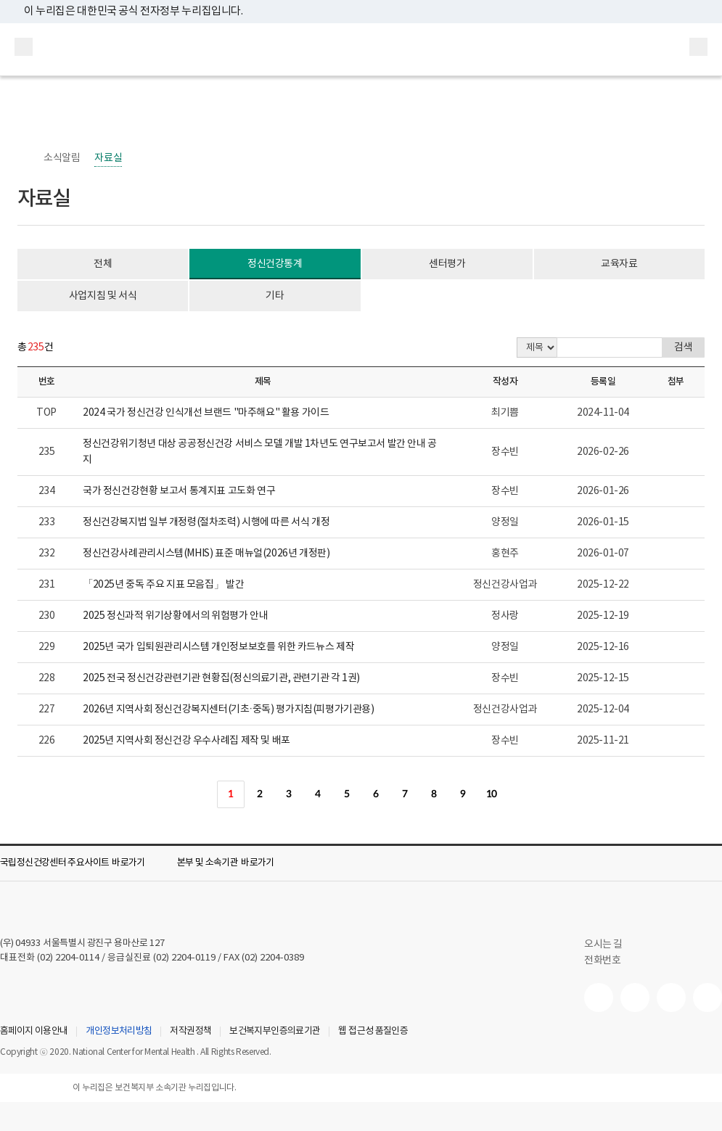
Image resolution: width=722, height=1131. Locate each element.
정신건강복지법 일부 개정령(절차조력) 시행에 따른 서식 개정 (206, 522)
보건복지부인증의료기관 (274, 1032)
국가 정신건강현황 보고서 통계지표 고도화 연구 (179, 491)
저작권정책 (190, 1032)
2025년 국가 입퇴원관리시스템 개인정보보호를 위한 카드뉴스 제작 (218, 647)
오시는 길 (610, 944)
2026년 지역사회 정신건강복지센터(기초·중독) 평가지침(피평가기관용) (228, 709)
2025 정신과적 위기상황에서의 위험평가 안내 (175, 616)
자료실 (108, 158)
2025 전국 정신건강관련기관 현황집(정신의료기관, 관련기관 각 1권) (221, 678)
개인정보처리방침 (119, 1032)
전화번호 (602, 960)
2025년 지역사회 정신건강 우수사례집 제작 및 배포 (186, 741)
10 (491, 794)
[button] (82, 863)
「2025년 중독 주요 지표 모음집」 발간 (163, 585)
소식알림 (62, 158)
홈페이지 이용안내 (33, 1032)
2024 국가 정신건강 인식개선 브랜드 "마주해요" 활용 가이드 (206, 413)
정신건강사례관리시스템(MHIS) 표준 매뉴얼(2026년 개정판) (206, 553)
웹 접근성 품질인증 (373, 1032)
